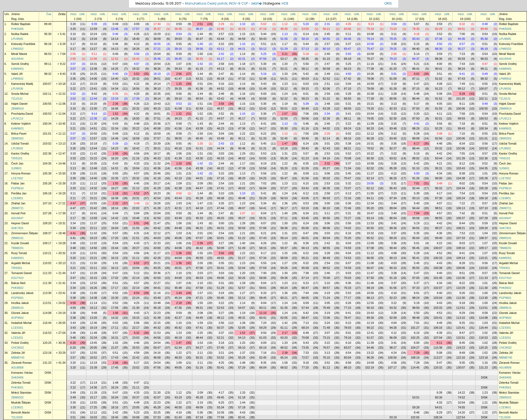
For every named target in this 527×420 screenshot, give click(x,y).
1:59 (200, 322)
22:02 (135, 208)
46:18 (220, 78)
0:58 (179, 123)
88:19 (370, 287)
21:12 (135, 188)
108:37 (47, 233)
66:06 (347, 38)
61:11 (284, 327)
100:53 (47, 113)
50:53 (263, 118)
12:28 (93, 273)
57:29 (241, 367)
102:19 (369, 367)
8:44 (462, 223)
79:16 (347, 337)
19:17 (157, 153)
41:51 (199, 148)
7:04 (417, 213)
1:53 (200, 342)
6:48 (306, 332)
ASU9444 (17, 58)
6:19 (264, 163)
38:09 (157, 38)
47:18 (263, 28)
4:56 (136, 153)
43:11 (220, 48)
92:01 (438, 118)
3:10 (73, 34)
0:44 (115, 213)
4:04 (394, 322)
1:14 (242, 53)
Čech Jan (17, 163)
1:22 (242, 133)
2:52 (221, 113)
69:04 (326, 238)
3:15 (221, 44)
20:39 (157, 143)
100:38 (438, 268)
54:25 (263, 178)
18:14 (114, 208)
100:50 (392, 357)
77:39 (370, 68)
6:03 (306, 83)
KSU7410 (17, 277)
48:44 (199, 337)
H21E (285, 3)
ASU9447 (17, 218)
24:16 (157, 352)
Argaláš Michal (20, 263)
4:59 (73, 302)
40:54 (199, 98)
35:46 (157, 58)
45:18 (157, 307)
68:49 (326, 258)
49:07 (241, 208)
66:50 (347, 98)
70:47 (347, 178)
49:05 (178, 367)
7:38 (306, 273)
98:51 (438, 208)
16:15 (114, 258)
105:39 (47, 173)
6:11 (439, 342)
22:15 (157, 322)
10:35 (93, 163)
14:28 (114, 118)
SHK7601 (17, 228)
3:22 (73, 83)
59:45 (305, 138)
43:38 (199, 168)
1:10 (242, 24)
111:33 (47, 273)
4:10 (394, 293)
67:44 (305, 307)
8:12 (462, 163)
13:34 (93, 38)
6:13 (348, 193)
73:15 (326, 337)
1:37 (242, 352)
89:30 (370, 317)
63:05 (305, 198)
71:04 (347, 168)
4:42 (439, 153)
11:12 (93, 183)
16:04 (114, 228)
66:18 (347, 58)
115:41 (460, 327)
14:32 (93, 188)
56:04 (263, 188)
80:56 (393, 98)
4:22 (136, 83)
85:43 (393, 188)
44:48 (178, 228)
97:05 (416, 277)
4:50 (348, 73)
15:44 (114, 248)
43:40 (157, 297)
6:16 (348, 233)
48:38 (220, 198)
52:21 (284, 68)
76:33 (347, 287)
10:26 (370, 73)
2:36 (115, 103)
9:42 (94, 93)
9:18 (462, 302)
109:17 (47, 243)
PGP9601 (17, 297)
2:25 (200, 332)
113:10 (460, 317)
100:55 (47, 103)
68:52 (326, 268)
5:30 (264, 63)
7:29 (417, 352)
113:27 (438, 357)
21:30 (135, 307)
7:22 (462, 203)
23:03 (135, 337)
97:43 (461, 78)
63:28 (326, 108)
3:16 (221, 83)
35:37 (157, 28)
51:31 (263, 148)
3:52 (327, 362)
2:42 (221, 53)
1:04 (485, 233)
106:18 (47, 193)
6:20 (73, 342)
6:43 (306, 342)
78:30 (416, 28)
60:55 (326, 38)
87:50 (416, 108)
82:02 (370, 168)
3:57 (73, 352)
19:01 (157, 113)
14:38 (93, 297)
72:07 (347, 188)
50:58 (263, 98)
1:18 (242, 63)
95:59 (461, 58)
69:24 (347, 128)
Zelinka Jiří (18, 352)
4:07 (136, 63)
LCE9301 (17, 327)
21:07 (114, 347)
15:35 (114, 178)
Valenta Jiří (18, 332)
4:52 (439, 253)
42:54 (157, 198)
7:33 (306, 352)
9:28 (462, 93)
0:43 (115, 123)
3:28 (394, 93)
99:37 (438, 228)
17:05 (114, 307)
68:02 (284, 367)
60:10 (326, 48)
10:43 (370, 312)
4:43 (136, 243)
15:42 (93, 208)
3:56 (439, 123)
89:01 (461, 28)
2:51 (327, 83)
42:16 (241, 28)
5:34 (264, 203)
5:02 (264, 24)
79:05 (370, 118)
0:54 (179, 34)
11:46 (370, 283)
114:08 (47, 312)
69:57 (326, 287)
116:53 (47, 332)
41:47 (178, 78)
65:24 (284, 357)
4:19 (136, 143)
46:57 (220, 108)
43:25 (157, 268)
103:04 (438, 297)
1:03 (179, 203)
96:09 (393, 337)
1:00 (485, 293)
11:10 (263, 312)
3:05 (327, 302)
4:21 (439, 163)
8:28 (462, 263)
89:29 (393, 238)
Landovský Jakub (22, 293)
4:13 (136, 44)
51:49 (263, 88)
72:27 (347, 218)
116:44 (47, 322)
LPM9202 (17, 48)
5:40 (417, 203)
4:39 (439, 332)
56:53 (284, 198)
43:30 (199, 158)
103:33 (438, 307)
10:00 (370, 44)
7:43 (462, 63)
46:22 (220, 168)
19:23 (157, 193)
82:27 (393, 148)
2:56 (394, 53)
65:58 (305, 268)
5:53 (264, 153)
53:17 (284, 58)
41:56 (178, 128)
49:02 (241, 188)
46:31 (199, 228)
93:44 (438, 158)
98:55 (438, 218)
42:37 (178, 317)
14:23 (114, 148)
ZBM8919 (17, 108)
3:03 (221, 153)
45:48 (178, 287)
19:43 (157, 103)
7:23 (462, 53)
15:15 (93, 158)
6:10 (348, 342)
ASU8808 (17, 367)
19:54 (157, 63)
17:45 (114, 367)
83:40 (393, 138)
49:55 (220, 258)
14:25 (114, 68)
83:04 (347, 357)
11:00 (93, 293)
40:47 (199, 38)
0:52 (485, 163)
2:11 (200, 352)
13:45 (93, 342)
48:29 (241, 178)
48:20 (220, 218)
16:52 (93, 357)
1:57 (285, 113)
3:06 (327, 173)
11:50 (93, 263)
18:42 (135, 148)
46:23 (220, 128)
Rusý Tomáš (19, 253)
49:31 (220, 228)
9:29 (462, 312)
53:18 (284, 148)
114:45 (415, 367)
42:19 (178, 178)
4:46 (136, 342)
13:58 (93, 218)
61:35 (284, 307)
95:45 (416, 248)
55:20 (284, 168)
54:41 (263, 208)
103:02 (47, 143)
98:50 (416, 307)
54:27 (199, 347)
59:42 (305, 148)
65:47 (347, 48)
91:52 (438, 98)
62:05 (284, 317)
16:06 (114, 108)
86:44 (416, 98)
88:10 (347, 367)
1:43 (200, 123)
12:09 (370, 243)
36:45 (178, 58)
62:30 (326, 118)
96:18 (47, 44)
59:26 (284, 268)
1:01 (179, 173)
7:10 (462, 133)
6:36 (348, 203)
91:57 (370, 337)
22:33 (157, 243)
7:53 (462, 233)
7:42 (462, 213)
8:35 (264, 362)
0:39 (115, 143)
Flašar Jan (18, 183)
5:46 (306, 123)
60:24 (284, 287)
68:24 (305, 327)
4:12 (136, 133)
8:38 (462, 173)
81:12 (326, 367)
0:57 (485, 153)
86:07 (370, 268)
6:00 (264, 93)
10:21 (370, 103)
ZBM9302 (17, 138)
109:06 (460, 268)
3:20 (73, 24)
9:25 (462, 322)
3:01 (394, 73)
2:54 (221, 183)
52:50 (284, 118)
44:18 (199, 208)
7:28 (417, 362)
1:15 (242, 34)
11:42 (93, 153)
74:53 (347, 258)
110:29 (460, 287)
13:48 (114, 28)
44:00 (178, 277)
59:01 (263, 287)
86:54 (393, 218)
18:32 (135, 68)
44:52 (220, 88)
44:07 (220, 118)
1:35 (200, 143)
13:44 (93, 148)
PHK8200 (17, 28)
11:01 (93, 173)
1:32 (179, 113)
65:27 (326, 168)
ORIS (388, 3)
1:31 (285, 153)
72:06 (326, 317)
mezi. (73, 14)
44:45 (199, 317)
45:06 (178, 238)
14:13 (114, 48)
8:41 (462, 253)
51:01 (263, 68)
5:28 (348, 93)
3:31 (394, 183)
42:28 (157, 258)
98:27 (393, 347)
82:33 (393, 108)
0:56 (179, 93)
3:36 (394, 243)
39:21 (157, 148)
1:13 (285, 34)
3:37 (394, 233)
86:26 (393, 178)
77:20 (305, 367)
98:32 (47, 73)
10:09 (370, 53)
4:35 (348, 24)
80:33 (370, 128)
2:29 (221, 24)
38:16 (178, 48)
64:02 (326, 128)
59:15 (305, 88)
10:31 (93, 63)
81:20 (393, 68)
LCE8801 (17, 198)
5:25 (264, 53)
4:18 (417, 34)
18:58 (135, 138)
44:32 (157, 327)
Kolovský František (23, 44)
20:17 (157, 183)
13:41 (93, 88)
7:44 (306, 293)
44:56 (157, 337)
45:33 (199, 218)
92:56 (438, 138)
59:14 (284, 238)
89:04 (393, 208)
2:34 (327, 113)
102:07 (438, 287)
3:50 (439, 44)
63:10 (305, 208)
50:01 (220, 238)
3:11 (394, 34)
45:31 (241, 68)
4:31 (136, 233)
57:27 (284, 188)
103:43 (460, 168)
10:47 (370, 213)
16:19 (93, 327)
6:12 (306, 193)
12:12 (370, 133)
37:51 (157, 118)
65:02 (326, 178)
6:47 (306, 233)
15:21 (93, 198)
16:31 (114, 337)
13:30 (93, 108)
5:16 (264, 73)
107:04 (438, 337)
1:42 (200, 63)
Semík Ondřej (20, 63)
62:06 (326, 88)
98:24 (461, 68)
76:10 (326, 357)
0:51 (485, 44)
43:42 (220, 98)
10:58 (370, 163)
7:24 (264, 322)
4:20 (136, 93)
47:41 (220, 188)
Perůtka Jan (19, 193)
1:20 (285, 63)
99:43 (461, 128)
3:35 (73, 73)
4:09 (136, 24)
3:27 (221, 243)
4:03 (394, 263)
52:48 (263, 78)
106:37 (460, 218)
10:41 (93, 213)
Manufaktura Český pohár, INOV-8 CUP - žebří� (223, 3)
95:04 (416, 238)
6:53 (306, 203)
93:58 (416, 218)
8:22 (462, 283)
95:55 (416, 268)
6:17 (417, 143)
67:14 (305, 277)
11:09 (370, 123)
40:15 (157, 108)
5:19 (417, 223)
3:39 (73, 173)
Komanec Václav (22, 372)
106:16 (438, 327)
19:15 (135, 317)
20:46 (157, 173)
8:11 (462, 103)
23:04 (157, 213)
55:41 (220, 367)
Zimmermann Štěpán (24, 233)
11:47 (370, 273)
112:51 (460, 307)
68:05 (305, 297)
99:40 (438, 238)
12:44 (93, 98)
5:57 (306, 153)
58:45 (263, 297)
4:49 (439, 322)
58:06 (263, 277)
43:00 (157, 248)
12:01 (93, 253)
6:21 (264, 233)
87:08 (370, 248)
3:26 (73, 143)
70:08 (347, 158)
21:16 (135, 158)
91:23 (438, 88)
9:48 (94, 312)
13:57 (93, 138)
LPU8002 (17, 148)
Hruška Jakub (20, 302)
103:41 (438, 317)
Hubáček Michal (21, 322)
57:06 (263, 228)
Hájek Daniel (19, 103)
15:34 (114, 128)
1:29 (242, 153)
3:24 (221, 293)
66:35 (326, 188)
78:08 (370, 78)
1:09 (179, 183)
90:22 (370, 327)
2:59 (327, 93)
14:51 (93, 128)
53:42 (263, 108)
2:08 (200, 312)
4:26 (136, 34)
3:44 (394, 203)
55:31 (263, 218)
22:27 (157, 283)
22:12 (157, 233)
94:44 (416, 208)
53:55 (263, 158)
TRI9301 (16, 268)
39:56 (199, 48)
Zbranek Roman (21, 362)
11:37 (93, 223)
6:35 (306, 163)
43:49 (220, 138)
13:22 (370, 352)
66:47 (305, 287)
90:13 (393, 258)
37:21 (157, 48)
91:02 (438, 78)
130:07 (460, 367)
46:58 (157, 357)
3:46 (73, 332)
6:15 (306, 183)
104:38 (460, 178)
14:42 (114, 218)
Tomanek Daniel (21, 273)
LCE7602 (17, 178)
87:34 (393, 198)
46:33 (220, 158)
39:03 (178, 38)
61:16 (305, 128)
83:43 (416, 38)
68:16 (347, 138)
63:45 (305, 218)
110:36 (460, 277)
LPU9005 (17, 38)
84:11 (370, 198)
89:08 (416, 138)
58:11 (305, 68)
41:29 (157, 188)
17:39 (135, 98)
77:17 (347, 297)
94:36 (461, 38)
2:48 (221, 93)
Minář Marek (19, 53)
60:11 (263, 307)
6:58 (348, 362)
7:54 (462, 193)
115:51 (460, 337)
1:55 (115, 183)
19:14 (157, 83)
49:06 (220, 277)
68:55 (326, 248)
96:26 (370, 357)
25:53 (135, 347)
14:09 (370, 362)
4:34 (439, 173)
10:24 (93, 34)
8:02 (462, 183)
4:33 (136, 163)
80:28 (370, 138)
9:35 (462, 362)
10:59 (370, 83)
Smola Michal (20, 93)
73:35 (305, 347)
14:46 (114, 138)
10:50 (93, 133)
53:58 (263, 168)
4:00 (439, 63)
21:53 (157, 332)
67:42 (347, 78)
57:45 (220, 347)
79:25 (393, 38)
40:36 (157, 168)
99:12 (461, 88)
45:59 (199, 258)
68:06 (326, 228)
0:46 (115, 44)
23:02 (135, 367)
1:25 (179, 83)
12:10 (93, 193)
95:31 (438, 168)
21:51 (135, 238)
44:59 (241, 38)
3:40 (394, 213)
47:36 (241, 128)
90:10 (393, 268)
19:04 (157, 53)
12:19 (370, 322)
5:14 (417, 53)
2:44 (221, 123)
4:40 (439, 273)
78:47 (347, 317)
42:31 (241, 58)
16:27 (114, 188)
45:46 (241, 148)
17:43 (114, 357)
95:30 (47, 34)
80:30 (370, 158)
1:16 (242, 93)
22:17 (135, 327)
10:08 (370, 34)
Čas (48, 14)
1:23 (285, 83)
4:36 (439, 233)
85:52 (370, 238)
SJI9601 (16, 168)
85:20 (370, 208)
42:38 (178, 188)
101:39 (460, 158)
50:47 (157, 347)
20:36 (157, 123)
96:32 (438, 188)
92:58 (393, 317)
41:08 (178, 108)
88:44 (416, 148)
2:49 (327, 73)
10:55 (93, 203)
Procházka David (22, 113)
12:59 (93, 28)
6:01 (306, 93)
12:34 (370, 203)
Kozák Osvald (20, 243)
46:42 (199, 248)
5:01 (417, 243)
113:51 (47, 302)
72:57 (305, 357)
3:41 (394, 63)
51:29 (284, 48)
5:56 (264, 173)
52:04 (241, 268)
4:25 (136, 302)
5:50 (306, 63)
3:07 (73, 63)
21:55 (135, 228)
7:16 (264, 352)
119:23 (460, 347)
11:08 (370, 263)
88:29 (416, 128)
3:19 (394, 83)
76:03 (347, 277)
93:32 (438, 148)
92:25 (438, 128)
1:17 (285, 44)
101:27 (415, 327)
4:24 (394, 352)
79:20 (370, 108)
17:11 (114, 327)
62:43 (326, 148)
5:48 (417, 93)
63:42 (305, 188)
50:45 (220, 297)
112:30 (460, 297)
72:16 (347, 198)
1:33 (285, 73)
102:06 (460, 148)
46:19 (178, 337)
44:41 (157, 287)
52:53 (220, 307)
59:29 (263, 327)
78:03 (347, 327)
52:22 (284, 98)
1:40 (200, 44)
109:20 (47, 223)
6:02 (417, 73)
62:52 (326, 78)
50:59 (241, 228)
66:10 (326, 208)
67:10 (347, 88)
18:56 (135, 88)
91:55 (438, 108)
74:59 (347, 248)
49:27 (241, 218)
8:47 (462, 332)
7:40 (264, 273)
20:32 (135, 78)
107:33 (460, 238)
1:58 (285, 362)
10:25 (93, 73)
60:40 (305, 108)
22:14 (135, 277)
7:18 (462, 123)
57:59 (263, 268)
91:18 (393, 277)
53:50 (305, 28)
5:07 (417, 24)
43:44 (220, 38)
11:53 (370, 223)
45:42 (178, 327)
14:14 (114, 38)
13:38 (93, 68)
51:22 (241, 238)
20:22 (135, 128)
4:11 (439, 113)
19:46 (135, 218)
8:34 (462, 143)
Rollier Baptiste (21, 24)
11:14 (93, 302)
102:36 (47, 153)
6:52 (136, 193)
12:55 (370, 302)
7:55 (462, 153)
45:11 (241, 138)
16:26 (93, 287)
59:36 (284, 277)
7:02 (264, 183)
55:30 (284, 128)
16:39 (114, 198)
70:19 (370, 28)
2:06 (115, 362)
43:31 (199, 78)
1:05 (115, 153)
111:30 (47, 283)
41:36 (199, 88)
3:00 (327, 203)
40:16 (178, 148)
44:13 (220, 68)
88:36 (438, 58)
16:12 (114, 268)
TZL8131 (17, 98)
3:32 (327, 163)
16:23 (93, 238)
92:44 (416, 188)
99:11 (47, 63)
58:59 (284, 258)
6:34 (306, 213)
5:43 (264, 83)
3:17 (73, 44)
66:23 (347, 68)
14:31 (114, 168)
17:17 (114, 287)
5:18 (306, 53)
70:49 (326, 307)
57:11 (284, 218)
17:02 (114, 277)
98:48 (416, 317)
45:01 (178, 268)
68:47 (305, 317)
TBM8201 (17, 248)
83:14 (370, 218)
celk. (82, 14)
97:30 (438, 198)
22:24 (135, 297)
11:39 (370, 342)
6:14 (306, 34)
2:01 (200, 24)
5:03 (348, 53)
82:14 (370, 178)
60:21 (284, 297)
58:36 (284, 228)
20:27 (135, 248)
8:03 (462, 243)
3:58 (221, 103)
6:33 (264, 293)
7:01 (417, 183)
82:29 (438, 28)
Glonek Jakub (20, 312)
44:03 (157, 238)
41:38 (157, 317)
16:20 (114, 158)
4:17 (439, 193)
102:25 (415, 337)
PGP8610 (17, 188)
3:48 (439, 133)
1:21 (242, 183)
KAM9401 (17, 68)
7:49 (462, 83)
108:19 (415, 357)
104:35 (47, 163)
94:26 (393, 327)
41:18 (157, 178)
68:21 (347, 148)
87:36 (438, 38)
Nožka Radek (20, 34)
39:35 (178, 88)
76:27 (370, 58)
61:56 (305, 178)
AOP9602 (17, 317)
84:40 (416, 48)
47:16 (220, 178)
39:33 (178, 68)
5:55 (264, 263)
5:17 (417, 103)
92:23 (393, 297)
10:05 (370, 183)
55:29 (263, 198)
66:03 (326, 198)
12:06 (93, 58)
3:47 (73, 273)
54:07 (241, 307)
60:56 (347, 28)
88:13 (370, 297)
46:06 (241, 88)
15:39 (93, 367)
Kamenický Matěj (22, 83)
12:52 (114, 58)
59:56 (305, 118)
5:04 (348, 83)
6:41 (462, 73)
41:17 (220, 58)
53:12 (284, 88)
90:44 (393, 248)
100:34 (47, 123)
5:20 (306, 24)
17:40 (157, 24)
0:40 (115, 34)
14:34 (114, 88)
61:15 (326, 58)
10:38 (370, 93)
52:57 (241, 287)
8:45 (462, 342)
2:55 (73, 53)
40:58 (157, 128)
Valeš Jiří (17, 73)
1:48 (242, 362)
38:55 (178, 138)
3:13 (394, 103)
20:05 (93, 347)
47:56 (263, 58)
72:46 (347, 208)
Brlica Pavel (18, 133)
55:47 (284, 178)
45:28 (199, 198)
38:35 (199, 58)
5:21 (285, 53)
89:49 (47, 24)
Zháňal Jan (18, 203)
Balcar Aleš (18, 283)
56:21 (326, 28)
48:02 (241, 158)
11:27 (370, 173)
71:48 (326, 327)
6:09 (306, 173)
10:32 (370, 233)
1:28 (242, 223)
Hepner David (20, 223)
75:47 (370, 48)
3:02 (73, 93)
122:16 (460, 357)
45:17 (241, 118)
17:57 (135, 28)
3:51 (439, 73)
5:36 (264, 113)
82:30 (393, 118)
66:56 (326, 218)
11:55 (370, 193)
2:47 (327, 63)
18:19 (157, 73)
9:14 (94, 113)
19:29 (157, 34)
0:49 (115, 24)
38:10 (157, 88)
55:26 (284, 158)
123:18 (47, 352)
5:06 (136, 322)
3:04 (394, 24)
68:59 (347, 108)
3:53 (439, 34)
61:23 (305, 158)
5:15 (417, 44)
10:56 (370, 293)
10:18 (93, 143)
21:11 (135, 258)
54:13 (241, 337)
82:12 (370, 188)
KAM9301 (17, 258)
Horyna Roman (21, 173)
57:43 (263, 238)
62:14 (326, 138)
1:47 (285, 143)
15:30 (114, 297)
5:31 (348, 103)
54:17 (263, 128)
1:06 (179, 153)
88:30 (438, 48)
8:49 (462, 352)
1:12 (285, 24)
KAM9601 (17, 128)
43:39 (199, 128)
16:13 (93, 307)
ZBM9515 (17, 307)
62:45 (263, 357)
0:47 (115, 63)
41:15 (199, 68)
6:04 (264, 213)
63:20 (284, 337)
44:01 (199, 178)
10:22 (370, 153)
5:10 (417, 153)
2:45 (327, 34)
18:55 (157, 44)
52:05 (241, 327)
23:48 (157, 302)
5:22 (348, 123)
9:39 (94, 24)
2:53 (327, 153)
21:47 (157, 223)
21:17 (157, 253)
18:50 (135, 118)
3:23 (394, 193)
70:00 (326, 277)
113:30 (47, 293)
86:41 (416, 68)
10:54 (370, 113)
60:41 (263, 317)
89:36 (393, 228)
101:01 (47, 133)
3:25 (394, 113)
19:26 (157, 203)
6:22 (264, 133)
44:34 (220, 148)
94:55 (416, 228)
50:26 (241, 277)
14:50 (93, 248)
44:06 (178, 248)
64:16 (326, 158)
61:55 (305, 168)
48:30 (284, 28)
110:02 (47, 263)
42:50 (157, 218)
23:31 (135, 198)
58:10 (305, 38)
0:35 (115, 93)
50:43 (263, 38)
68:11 (347, 118)
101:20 (460, 98)
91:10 (416, 168)
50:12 (263, 48)
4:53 (439, 312)
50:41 (220, 268)
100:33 (438, 258)
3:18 (221, 342)
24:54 (157, 342)
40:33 (157, 158)
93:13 (416, 198)
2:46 (327, 123)
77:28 (370, 98)
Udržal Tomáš (20, 143)
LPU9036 (17, 88)
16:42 (135, 58)
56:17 (284, 208)
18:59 (157, 133)
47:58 (199, 287)
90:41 (438, 68)
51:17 (241, 258)
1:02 (485, 332)
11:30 (93, 123)
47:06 (199, 268)
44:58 (241, 98)
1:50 (200, 53)
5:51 (264, 44)
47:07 (199, 238)
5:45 (264, 143)
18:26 (135, 48)
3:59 (439, 24)
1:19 (285, 103)
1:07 (179, 63)
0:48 (485, 24)
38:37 (199, 28)
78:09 (370, 88)
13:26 (93, 317)
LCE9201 (17, 337)
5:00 (417, 173)
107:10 (47, 203)
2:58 (221, 63)
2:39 (285, 352)
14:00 (93, 78)
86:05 (370, 258)
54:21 (284, 78)
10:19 (93, 83)
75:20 (347, 238)
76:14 (370, 38)
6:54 (136, 293)
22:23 (157, 312)
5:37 (348, 44)
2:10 (200, 283)
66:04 (263, 367)
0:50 (179, 193)
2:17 (285, 332)
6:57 (462, 44)
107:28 (47, 213)
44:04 (178, 258)
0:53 (115, 83)
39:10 (178, 98)
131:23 (47, 362)
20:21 (157, 263)
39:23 (178, 118)
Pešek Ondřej (20, 342)
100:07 (47, 83)
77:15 (347, 307)
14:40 (114, 78)
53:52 (220, 357)
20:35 (157, 93)
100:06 (460, 108)
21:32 (157, 163)
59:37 (284, 248)
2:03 (200, 273)
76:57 (326, 347)
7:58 (462, 113)
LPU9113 (17, 118)
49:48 (241, 198)
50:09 (220, 248)
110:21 (47, 253)
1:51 (200, 103)
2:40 (327, 53)
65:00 (305, 228)
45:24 (178, 297)
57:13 (305, 48)
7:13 (306, 322)
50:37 (220, 327)
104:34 (460, 188)
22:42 (135, 357)
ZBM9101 (17, 238)
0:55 (179, 44)
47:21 (199, 297)
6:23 (306, 283)
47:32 (241, 78)
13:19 (114, 98)
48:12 (241, 108)
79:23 (393, 58)
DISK (48, 372)
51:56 (284, 38)
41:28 (157, 208)
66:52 (284, 347)
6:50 (264, 332)
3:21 (73, 123)
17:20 (114, 238)
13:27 (93, 48)
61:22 (326, 98)
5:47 (417, 83)
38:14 (157, 98)
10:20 (93, 103)
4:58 (394, 362)
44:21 (241, 48)
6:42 (306, 312)
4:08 (439, 83)
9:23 (371, 24)
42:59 (199, 108)
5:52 (136, 73)
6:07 (264, 223)
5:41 (348, 113)
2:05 (200, 263)
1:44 (200, 34)
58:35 (305, 58)
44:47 (199, 188)
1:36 (285, 203)
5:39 (306, 103)
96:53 (47, 53)
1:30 (285, 223)
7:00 (462, 34)
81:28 (393, 88)
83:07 (347, 347)
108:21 (460, 228)
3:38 (394, 44)
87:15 (416, 88)
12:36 (93, 118)
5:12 (136, 273)
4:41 (417, 123)
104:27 (415, 347)
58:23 (305, 98)
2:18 (179, 302)
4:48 (136, 123)
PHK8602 (17, 287)
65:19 (263, 347)
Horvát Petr (18, 213)
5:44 (264, 34)
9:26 (462, 293)
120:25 (47, 342)
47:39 (241, 168)
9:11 (94, 53)
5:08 (439, 93)
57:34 (263, 258)
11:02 (93, 243)
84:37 (416, 58)
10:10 (93, 44)
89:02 (416, 158)
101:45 (438, 277)
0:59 (179, 24)
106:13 (460, 208)
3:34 (73, 223)
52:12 (241, 297)
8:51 (462, 273)
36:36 (178, 28)
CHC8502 (17, 347)
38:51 (157, 78)
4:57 (136, 173)
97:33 (416, 287)
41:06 (220, 28)
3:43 (73, 322)
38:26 (157, 68)
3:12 (394, 133)
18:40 (135, 38)
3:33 (73, 153)
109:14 (460, 258)
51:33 (263, 138)
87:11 (416, 78)
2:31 (327, 24)
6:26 (264, 243)
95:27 (461, 48)
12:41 (370, 332)
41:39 (178, 158)
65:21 (305, 258)
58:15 (263, 248)
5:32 (348, 183)
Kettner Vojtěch (21, 123)
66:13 (305, 248)
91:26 (416, 178)
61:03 (263, 337)
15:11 (93, 228)
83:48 (393, 128)
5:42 (306, 73)
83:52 (393, 158)
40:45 (199, 138)
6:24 (306, 143)
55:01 (284, 108)
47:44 (220, 208)
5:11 (348, 34)
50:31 (199, 357)
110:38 (438, 347)
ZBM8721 (17, 208)
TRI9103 (16, 158)
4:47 (73, 203)
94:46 (370, 347)
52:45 (284, 138)
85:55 (370, 228)
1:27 (285, 263)
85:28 (393, 168)
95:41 (416, 258)
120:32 (438, 367)
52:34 (178, 347)
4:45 (136, 183)
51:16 (199, 367)
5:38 (348, 143)
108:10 (460, 248)
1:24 (285, 93)
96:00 (438, 178)
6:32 (462, 24)
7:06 (306, 113)
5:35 (417, 233)
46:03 (199, 277)
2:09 (200, 183)
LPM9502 (17, 78)
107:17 (392, 367)
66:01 (305, 238)
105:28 (47, 183)
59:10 (241, 347)
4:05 (439, 103)
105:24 (460, 198)
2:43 (221, 143)
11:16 (370, 63)
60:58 (326, 68)
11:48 (93, 332)
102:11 (47, 93)
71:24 (326, 297)
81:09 (393, 78)
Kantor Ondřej (20, 153)
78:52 (370, 148)
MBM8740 (18, 357)
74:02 (347, 228)
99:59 (461, 118)
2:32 (115, 203)
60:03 (305, 78)
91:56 (393, 287)
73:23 (393, 28)
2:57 (221, 34)
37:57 (157, 138)
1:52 (115, 113)
